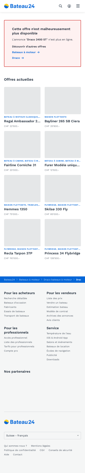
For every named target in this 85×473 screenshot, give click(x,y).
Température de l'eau (59, 333)
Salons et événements (59, 342)
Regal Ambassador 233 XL (25, 121)
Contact (17, 454)
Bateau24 (9, 279)
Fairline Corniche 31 (20, 165)
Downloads (53, 359)
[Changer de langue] (42, 435)
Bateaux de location (58, 346)
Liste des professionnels (18, 342)
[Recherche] (61, 6)
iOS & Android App (57, 337)
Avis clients (53, 320)
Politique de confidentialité (20, 450)
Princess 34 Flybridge (62, 253)
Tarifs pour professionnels (19, 346)
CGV (42, 450)
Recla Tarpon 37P (18, 253)
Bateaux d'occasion (15, 302)
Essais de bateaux (14, 311)
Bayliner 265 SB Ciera (62, 121)
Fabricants (10, 307)
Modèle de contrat (57, 311)
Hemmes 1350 (15, 209)
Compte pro (11, 350)
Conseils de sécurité (60, 450)
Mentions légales (40, 445)
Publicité (52, 355)
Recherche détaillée (15, 298)
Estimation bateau (57, 307)
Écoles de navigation (58, 350)
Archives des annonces (60, 315)
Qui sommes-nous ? (15, 445)
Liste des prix (54, 298)
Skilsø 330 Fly (56, 209)
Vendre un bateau (57, 302)
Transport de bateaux (16, 315)
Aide (6, 454)
